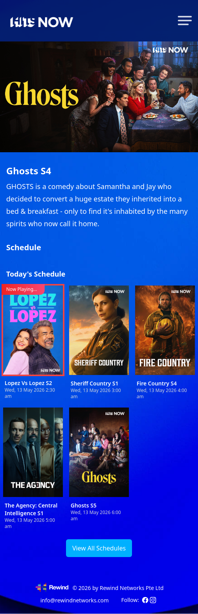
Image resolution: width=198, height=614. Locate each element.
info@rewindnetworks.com (74, 600)
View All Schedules (99, 548)
